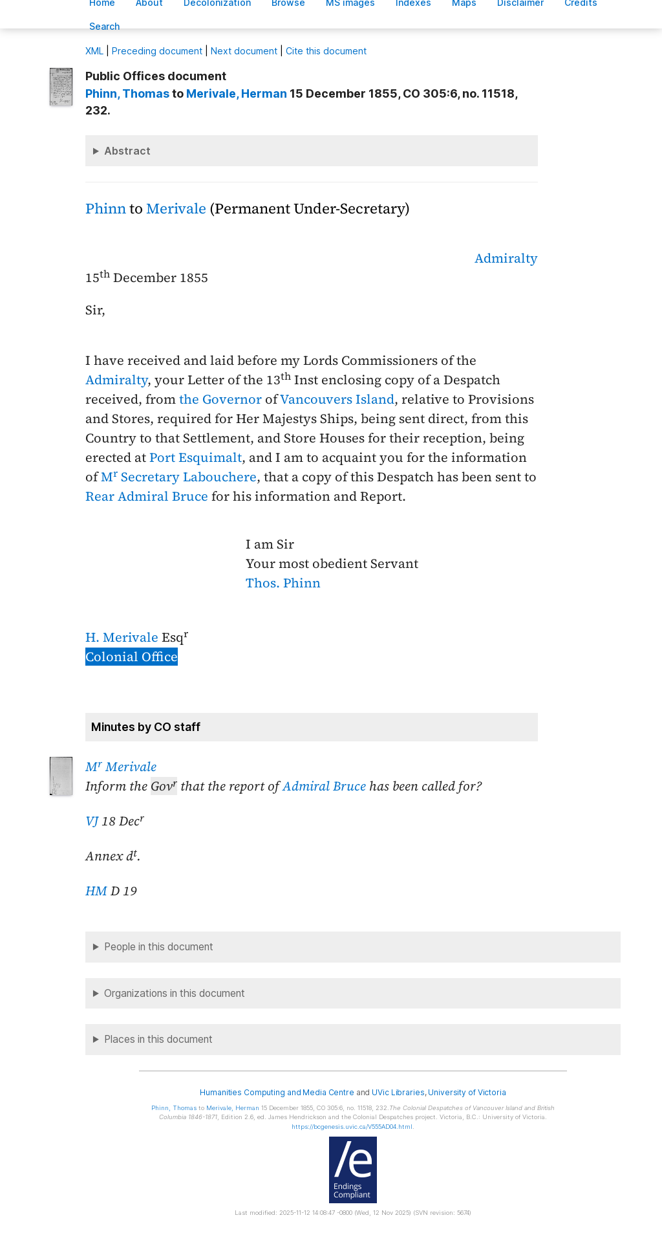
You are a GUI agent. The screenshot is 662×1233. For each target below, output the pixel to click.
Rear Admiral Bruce (146, 496)
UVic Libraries (398, 1092)
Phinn (105, 209)
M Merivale (120, 767)
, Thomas (127, 93)
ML (94, 50)
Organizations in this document (174, 993)
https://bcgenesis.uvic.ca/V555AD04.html (352, 1126)
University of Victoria (467, 1092)
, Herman (236, 93)
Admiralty (506, 258)
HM (96, 891)
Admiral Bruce (324, 786)
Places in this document (158, 1039)
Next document (244, 50)
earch (104, 26)
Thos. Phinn (283, 583)
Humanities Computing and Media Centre (277, 1092)
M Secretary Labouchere (179, 477)
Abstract (127, 150)
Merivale (176, 209)
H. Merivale (121, 637)
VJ (91, 821)
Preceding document (157, 50)
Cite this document (326, 50)
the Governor (220, 399)
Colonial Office (131, 657)
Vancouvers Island (337, 399)
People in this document (158, 947)
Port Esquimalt (195, 457)
